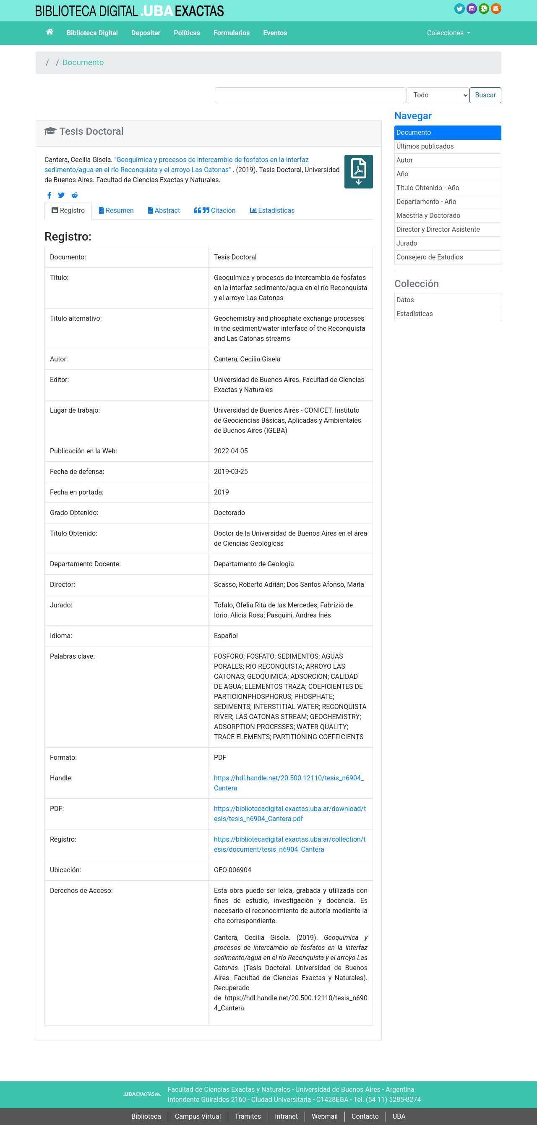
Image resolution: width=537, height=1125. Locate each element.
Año (402, 174)
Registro (68, 211)
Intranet (286, 1116)
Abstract (164, 211)
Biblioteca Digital (92, 33)
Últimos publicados (425, 146)
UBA (399, 1116)
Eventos (275, 33)
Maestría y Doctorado (428, 216)
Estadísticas (414, 314)
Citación (214, 211)
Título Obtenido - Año (427, 188)
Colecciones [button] (446, 33)
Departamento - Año (426, 202)
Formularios (232, 33)
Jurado (406, 243)
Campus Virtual (198, 1116)
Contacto (365, 1116)
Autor (404, 160)
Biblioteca (146, 1116)
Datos (405, 300)
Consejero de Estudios (429, 257)
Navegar (413, 116)
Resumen (116, 211)
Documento (83, 62)
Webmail (325, 1116)
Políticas (187, 33)
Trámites (248, 1116)
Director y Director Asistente (438, 229)
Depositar (145, 33)
